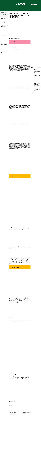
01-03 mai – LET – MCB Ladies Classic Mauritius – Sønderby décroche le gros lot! (4, 26)
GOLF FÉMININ (5, 12)
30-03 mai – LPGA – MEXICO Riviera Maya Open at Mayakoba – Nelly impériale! (4, 44)
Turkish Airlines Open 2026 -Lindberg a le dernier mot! (4, 35)
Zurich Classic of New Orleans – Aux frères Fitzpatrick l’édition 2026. (37, 89)
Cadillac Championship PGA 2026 (4, 52)
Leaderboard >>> (15, 41)
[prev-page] (31, 93)
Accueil (2, 12)
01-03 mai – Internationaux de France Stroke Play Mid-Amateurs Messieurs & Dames (37, 71)
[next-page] (33, 93)
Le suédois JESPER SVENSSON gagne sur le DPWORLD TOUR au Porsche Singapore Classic (25, 372)
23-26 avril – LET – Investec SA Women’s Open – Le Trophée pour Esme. (20, 447)
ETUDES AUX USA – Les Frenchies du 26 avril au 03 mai (37, 76)
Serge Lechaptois (6, 15)
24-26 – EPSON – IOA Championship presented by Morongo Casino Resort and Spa (20, 440)
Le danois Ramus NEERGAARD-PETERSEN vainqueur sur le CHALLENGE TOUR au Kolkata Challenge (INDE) (13, 373)
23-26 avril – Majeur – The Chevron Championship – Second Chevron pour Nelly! (21, 433)
